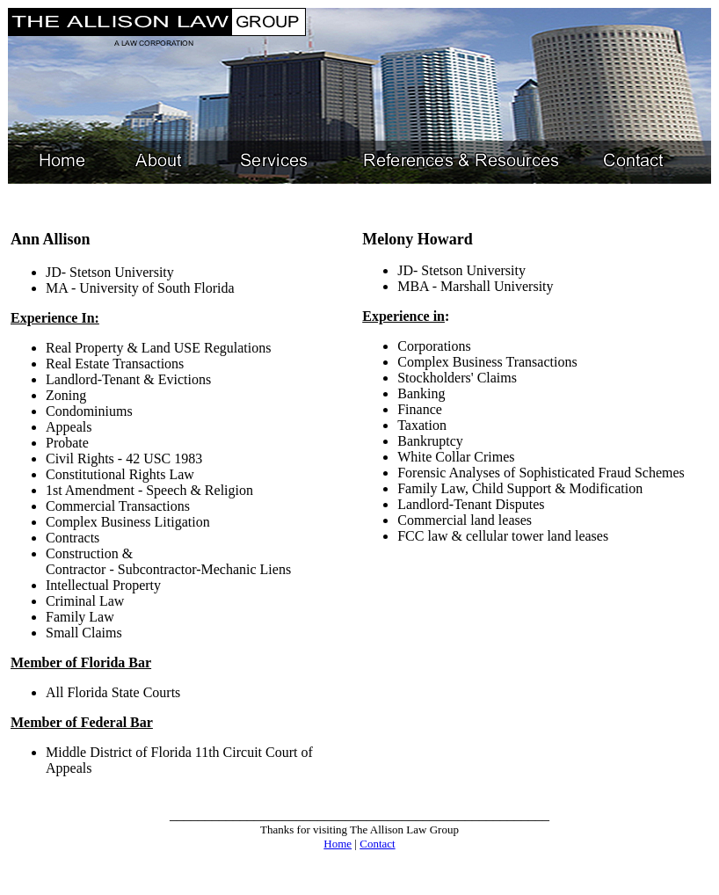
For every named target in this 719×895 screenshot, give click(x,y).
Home (337, 843)
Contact (377, 843)
